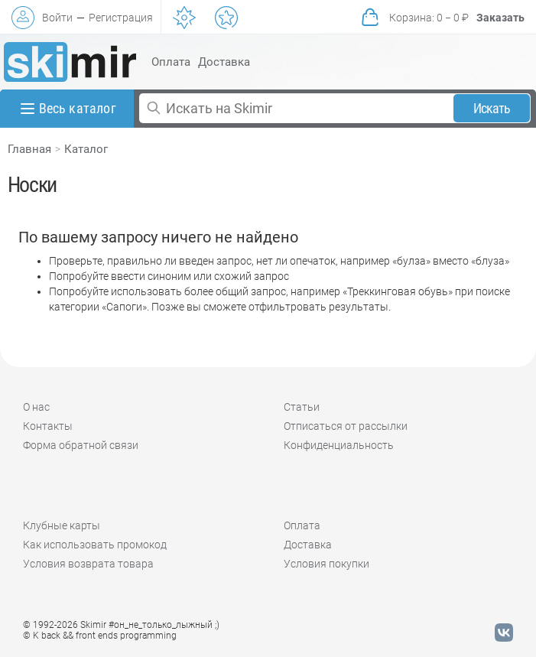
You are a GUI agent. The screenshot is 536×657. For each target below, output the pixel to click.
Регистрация (121, 17)
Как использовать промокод (95, 544)
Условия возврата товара (88, 564)
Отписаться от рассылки (346, 426)
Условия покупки (326, 564)
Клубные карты (61, 525)
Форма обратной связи (80, 445)
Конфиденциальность (339, 445)
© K (100, 635)
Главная (29, 149)
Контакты (48, 426)
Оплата (170, 62)
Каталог (86, 149)
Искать (492, 108)
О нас (36, 407)
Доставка (224, 62)
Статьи (302, 407)
